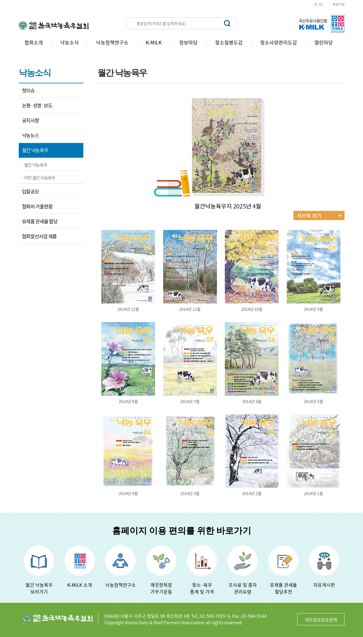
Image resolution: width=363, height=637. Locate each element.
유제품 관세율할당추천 (283, 588)
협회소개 (33, 42)
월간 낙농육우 (35, 150)
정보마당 (188, 42)
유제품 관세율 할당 (40, 221)
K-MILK (154, 42)
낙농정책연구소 (112, 42)
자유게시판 (324, 584)
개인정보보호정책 (321, 619)
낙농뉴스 (30, 135)
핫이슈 (28, 90)
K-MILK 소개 (79, 584)
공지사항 (30, 120)
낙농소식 (69, 42)
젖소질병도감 (229, 42)
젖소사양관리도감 (278, 42)
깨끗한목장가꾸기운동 (161, 588)
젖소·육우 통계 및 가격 (202, 588)
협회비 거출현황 (37, 206)
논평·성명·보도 (37, 105)
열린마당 (323, 42)
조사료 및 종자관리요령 (243, 588)
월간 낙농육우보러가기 (39, 588)
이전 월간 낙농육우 (39, 177)
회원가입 (339, 4)
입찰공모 (30, 191)
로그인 (318, 4)
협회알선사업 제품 (39, 236)
